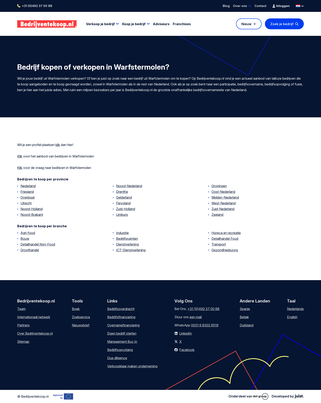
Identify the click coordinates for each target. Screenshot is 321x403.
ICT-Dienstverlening (131, 250)
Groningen (219, 186)
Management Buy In (122, 342)
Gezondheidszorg (224, 250)
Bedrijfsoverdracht (121, 309)
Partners (23, 325)
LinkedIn (185, 333)
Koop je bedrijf (134, 24)
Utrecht (26, 203)
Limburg (122, 215)
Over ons (240, 6)
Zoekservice (81, 317)
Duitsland (246, 325)
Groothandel (29, 250)
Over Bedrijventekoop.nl (35, 333)
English (292, 317)
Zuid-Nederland (222, 209)
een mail (196, 317)
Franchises (182, 24)
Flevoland (123, 203)
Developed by (288, 396)
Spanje (245, 309)
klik (57, 145)
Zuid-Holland (125, 209)
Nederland (28, 186)
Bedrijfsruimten (127, 239)
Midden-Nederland (225, 197)
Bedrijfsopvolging (120, 350)
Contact (260, 6)
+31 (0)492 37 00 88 (37, 6)
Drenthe (122, 192)
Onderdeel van (248, 396)
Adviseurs (161, 24)
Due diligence (117, 358)
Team (21, 309)
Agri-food (27, 233)
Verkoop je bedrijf (100, 24)
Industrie (122, 233)
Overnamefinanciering (123, 325)
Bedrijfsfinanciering (121, 317)
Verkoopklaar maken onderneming (132, 366)
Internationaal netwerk (33, 317)
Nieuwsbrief (80, 325)
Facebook (186, 350)
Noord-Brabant (31, 215)
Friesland (27, 192)
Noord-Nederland (129, 186)
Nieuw (246, 24)
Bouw (24, 239)
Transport (218, 244)
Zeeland (217, 215)
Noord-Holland (31, 209)
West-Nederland (223, 203)
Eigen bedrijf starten (121, 333)
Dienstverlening (127, 244)
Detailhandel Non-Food (37, 244)
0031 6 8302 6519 (204, 325)
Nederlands (295, 309)
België (244, 317)
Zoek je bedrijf (282, 24)
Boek (76, 309)
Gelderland (124, 197)
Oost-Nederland (223, 192)
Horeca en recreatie (226, 233)
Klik (19, 156)
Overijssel (27, 197)
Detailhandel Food (224, 239)
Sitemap (23, 342)
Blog (226, 6)
